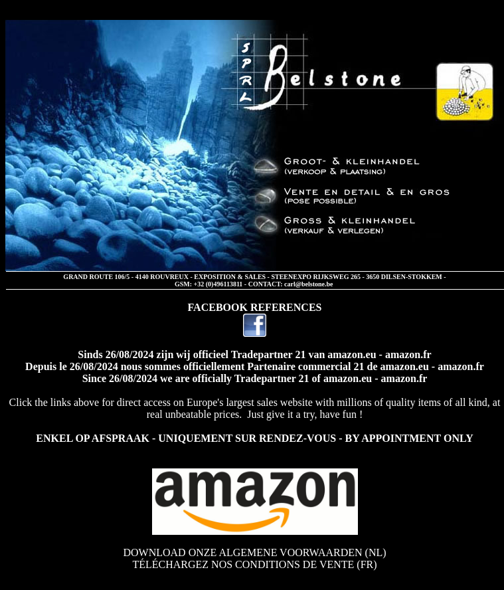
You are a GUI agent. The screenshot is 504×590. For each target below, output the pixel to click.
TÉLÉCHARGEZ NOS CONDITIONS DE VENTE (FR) (254, 564)
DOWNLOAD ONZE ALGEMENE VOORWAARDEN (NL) (254, 552)
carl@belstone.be (308, 284)
